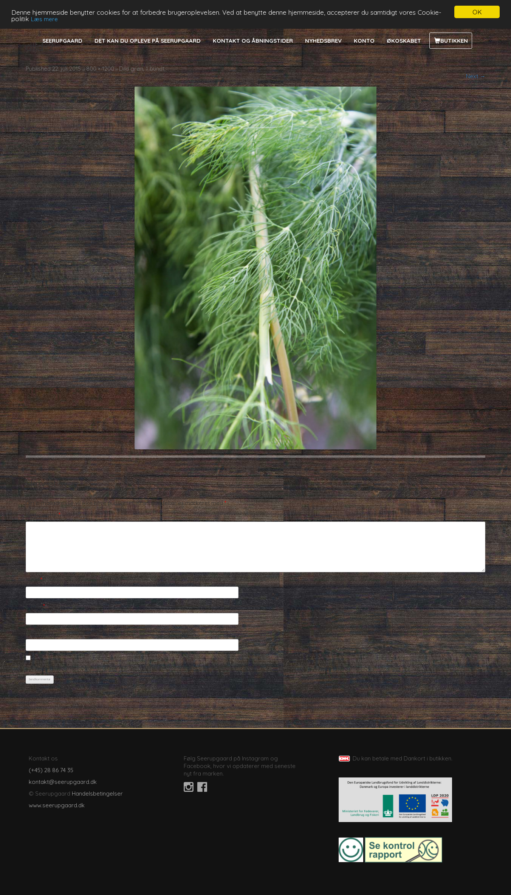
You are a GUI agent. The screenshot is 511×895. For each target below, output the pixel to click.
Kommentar (43, 514)
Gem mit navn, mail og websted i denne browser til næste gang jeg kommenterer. (133, 666)
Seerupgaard (62, 40)
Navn (34, 579)
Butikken (454, 40)
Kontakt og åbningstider (253, 40)
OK (477, 12)
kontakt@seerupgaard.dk (63, 781)
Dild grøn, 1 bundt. (142, 68)
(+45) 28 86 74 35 (51, 770)
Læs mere (44, 18)
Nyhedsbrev (323, 40)
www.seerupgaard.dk (57, 805)
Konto (364, 40)
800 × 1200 (100, 68)
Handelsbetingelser (97, 793)
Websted (38, 632)
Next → (475, 76)
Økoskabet (404, 40)
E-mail (35, 606)
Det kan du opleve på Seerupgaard (147, 40)
